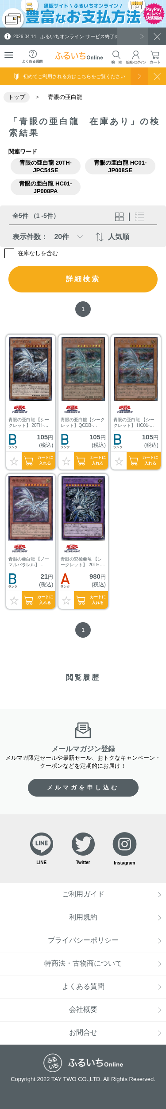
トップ (16, 97)
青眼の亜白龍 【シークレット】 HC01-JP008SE (133, 422)
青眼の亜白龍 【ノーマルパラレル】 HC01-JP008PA (29, 562)
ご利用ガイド (83, 894)
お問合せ (83, 1032)
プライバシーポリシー (83, 940)
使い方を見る (139, 76)
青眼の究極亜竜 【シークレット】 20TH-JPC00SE (81, 562)
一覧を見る (132, 36)
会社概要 (83, 1009)
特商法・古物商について (83, 963)
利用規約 (83, 917)
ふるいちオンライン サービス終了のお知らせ (76, 36)
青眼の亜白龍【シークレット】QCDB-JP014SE (83, 422)
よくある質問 (83, 986)
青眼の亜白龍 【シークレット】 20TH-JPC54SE (29, 422)
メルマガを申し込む (83, 787)
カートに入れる (45, 460)
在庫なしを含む (38, 253)
